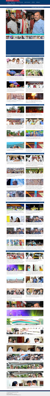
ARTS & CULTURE (20, 2)
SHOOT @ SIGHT (27, 2)
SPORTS (33, 2)
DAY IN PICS (13, 2)
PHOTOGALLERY (10, 0)
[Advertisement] (25, 47)
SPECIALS (38, 2)
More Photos (41, 104)
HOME (8, 2)
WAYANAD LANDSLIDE (11, 3)
